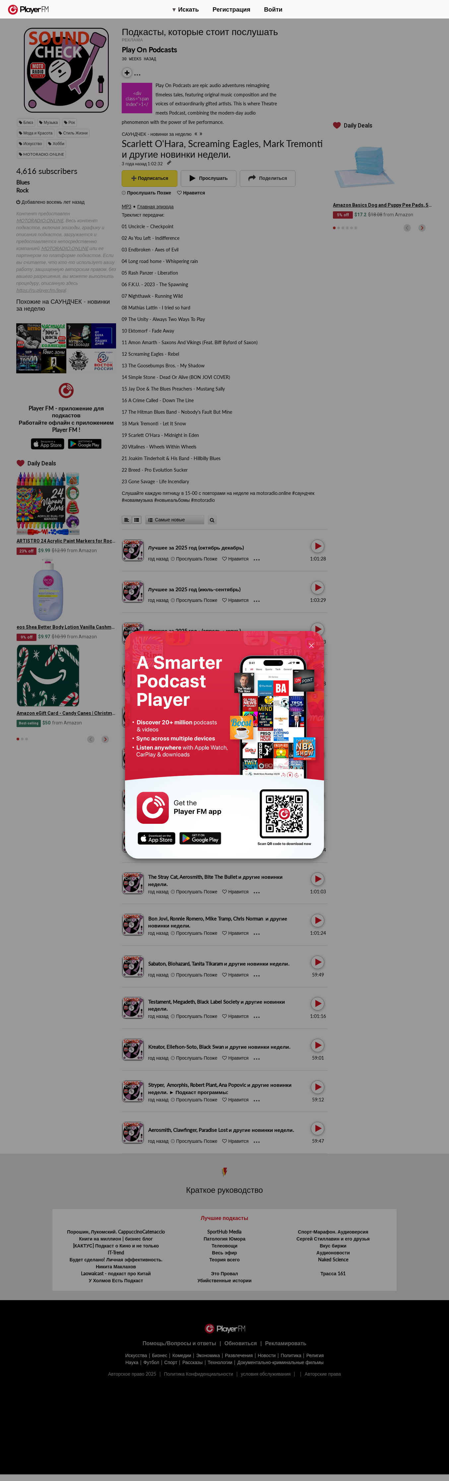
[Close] (311, 645)
